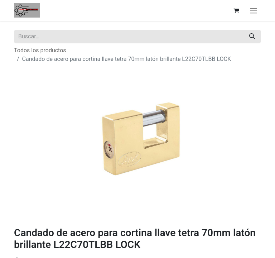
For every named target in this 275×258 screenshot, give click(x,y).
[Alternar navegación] (253, 10)
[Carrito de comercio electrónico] (236, 10)
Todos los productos (40, 50)
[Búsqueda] (252, 36)
